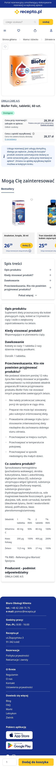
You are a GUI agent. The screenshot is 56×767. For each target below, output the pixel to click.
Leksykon (11, 713)
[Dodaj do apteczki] (5, 47)
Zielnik (9, 717)
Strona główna (9, 39)
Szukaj (46, 22)
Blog (8, 701)
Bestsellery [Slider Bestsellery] (7, 188)
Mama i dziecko (30, 39)
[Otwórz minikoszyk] (35, 31)
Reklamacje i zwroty (17, 659)
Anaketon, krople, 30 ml (16, 235)
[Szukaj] (34, 22)
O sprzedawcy (10, 139)
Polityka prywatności (17, 655)
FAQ (8, 705)
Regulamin (12, 674)
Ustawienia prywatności (19, 687)
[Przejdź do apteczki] (19, 31)
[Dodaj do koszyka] (36, 762)
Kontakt (10, 683)
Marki (9, 709)
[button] (29, 251)
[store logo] (28, 12)
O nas (9, 679)
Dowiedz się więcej (47, 125)
